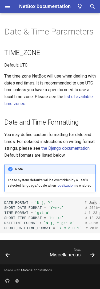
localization (66, 185)
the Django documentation (65, 148)
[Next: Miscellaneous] (71, 253)
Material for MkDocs (36, 270)
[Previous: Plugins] (7, 253)
